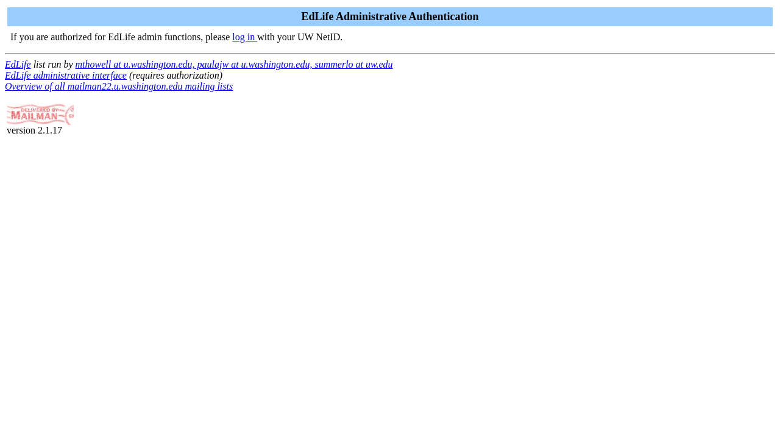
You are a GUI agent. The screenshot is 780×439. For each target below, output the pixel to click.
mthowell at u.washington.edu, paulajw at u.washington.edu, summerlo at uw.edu (234, 64)
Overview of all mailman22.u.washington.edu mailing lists (119, 86)
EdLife (18, 64)
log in (244, 37)
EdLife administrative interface (66, 75)
